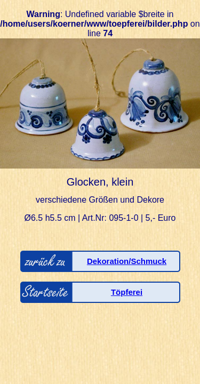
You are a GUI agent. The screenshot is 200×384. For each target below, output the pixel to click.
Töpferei (126, 292)
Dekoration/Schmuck (126, 261)
